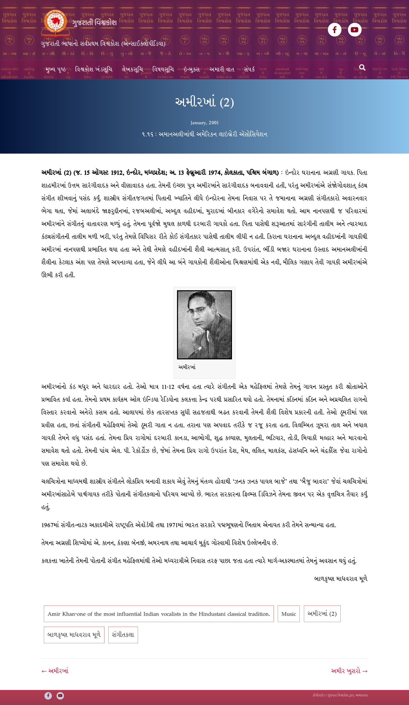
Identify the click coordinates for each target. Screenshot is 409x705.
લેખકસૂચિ (132, 69)
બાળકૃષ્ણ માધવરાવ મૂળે (74, 634)
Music (289, 613)
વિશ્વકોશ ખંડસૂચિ (93, 69)
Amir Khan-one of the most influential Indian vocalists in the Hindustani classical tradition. (159, 613)
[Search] (362, 67)
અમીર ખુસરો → (349, 671)
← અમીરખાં (55, 671)
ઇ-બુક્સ (192, 69)
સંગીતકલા (123, 634)
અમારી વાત (222, 69)
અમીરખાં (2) (322, 613)
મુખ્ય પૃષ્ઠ (56, 69)
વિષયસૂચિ (163, 69)
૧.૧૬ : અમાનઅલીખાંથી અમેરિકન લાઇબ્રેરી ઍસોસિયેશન (204, 134)
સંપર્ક (249, 69)
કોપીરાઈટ (319, 695)
